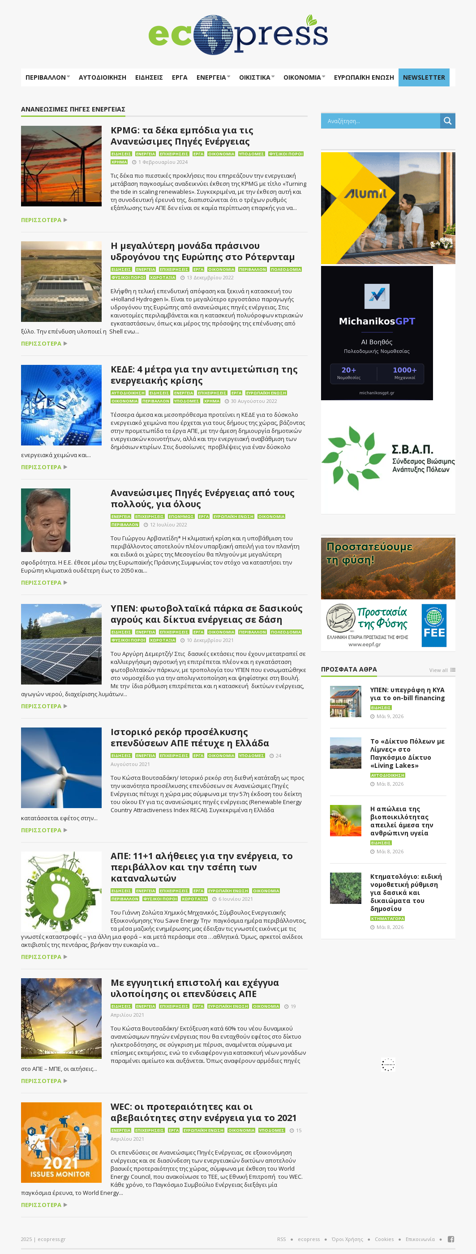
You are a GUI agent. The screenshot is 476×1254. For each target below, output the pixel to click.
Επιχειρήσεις (174, 153)
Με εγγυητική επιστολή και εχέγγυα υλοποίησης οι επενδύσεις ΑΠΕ (195, 988)
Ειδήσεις (149, 77)
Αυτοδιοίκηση (102, 77)
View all (438, 670)
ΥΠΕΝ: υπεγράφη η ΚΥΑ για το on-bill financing (407, 693)
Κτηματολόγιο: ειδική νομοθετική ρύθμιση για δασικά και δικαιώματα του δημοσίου (406, 892)
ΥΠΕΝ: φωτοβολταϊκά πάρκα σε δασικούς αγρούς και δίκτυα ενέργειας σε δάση (207, 613)
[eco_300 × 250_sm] (388, 207)
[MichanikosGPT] (377, 332)
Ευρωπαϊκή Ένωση (266, 392)
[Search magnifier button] (447, 120)
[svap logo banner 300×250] (388, 457)
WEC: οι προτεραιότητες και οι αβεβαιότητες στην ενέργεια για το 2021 (204, 1112)
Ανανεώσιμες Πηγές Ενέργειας (73, 109)
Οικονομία (302, 77)
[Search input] (383, 120)
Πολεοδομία (286, 269)
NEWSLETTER (424, 77)
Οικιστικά (254, 77)
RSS (281, 1239)
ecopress (309, 1239)
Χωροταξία (162, 277)
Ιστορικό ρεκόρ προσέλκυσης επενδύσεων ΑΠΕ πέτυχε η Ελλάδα (190, 737)
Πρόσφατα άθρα (349, 669)
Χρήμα (119, 161)
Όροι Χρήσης (347, 1239)
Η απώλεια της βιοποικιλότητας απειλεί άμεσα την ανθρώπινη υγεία (401, 821)
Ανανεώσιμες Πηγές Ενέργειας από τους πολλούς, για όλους (203, 498)
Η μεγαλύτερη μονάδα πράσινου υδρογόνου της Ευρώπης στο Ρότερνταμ (203, 251)
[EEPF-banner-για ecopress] (388, 593)
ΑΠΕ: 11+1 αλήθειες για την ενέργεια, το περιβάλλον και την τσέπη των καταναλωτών (202, 867)
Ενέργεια (211, 77)
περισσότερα (41, 220)
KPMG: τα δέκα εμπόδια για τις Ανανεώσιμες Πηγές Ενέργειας (182, 135)
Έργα (180, 77)
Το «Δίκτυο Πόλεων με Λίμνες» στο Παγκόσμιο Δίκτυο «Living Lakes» (407, 753)
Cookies (384, 1239)
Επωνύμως (181, 516)
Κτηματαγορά (387, 918)
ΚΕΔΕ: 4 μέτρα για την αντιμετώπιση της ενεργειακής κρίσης (204, 374)
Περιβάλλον (46, 77)
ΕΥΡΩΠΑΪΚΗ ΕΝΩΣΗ (364, 77)
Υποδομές (251, 153)
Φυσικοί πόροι (286, 153)
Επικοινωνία (420, 1239)
